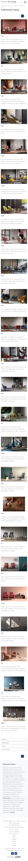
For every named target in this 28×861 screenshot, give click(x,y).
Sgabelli (14, 839)
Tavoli (14, 837)
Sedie (14, 835)
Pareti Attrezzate (14, 833)
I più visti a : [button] (6, 749)
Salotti (14, 841)
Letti (14, 843)
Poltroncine (16, 5)
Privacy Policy (18, 850)
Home (2, 5)
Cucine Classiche (14, 831)
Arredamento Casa (8, 5)
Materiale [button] (5, 743)
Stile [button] (3, 746)
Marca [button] (4, 739)
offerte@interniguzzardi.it (16, 827)
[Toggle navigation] (25, 2)
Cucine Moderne (14, 829)
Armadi (14, 845)
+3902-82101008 (15, 825)
